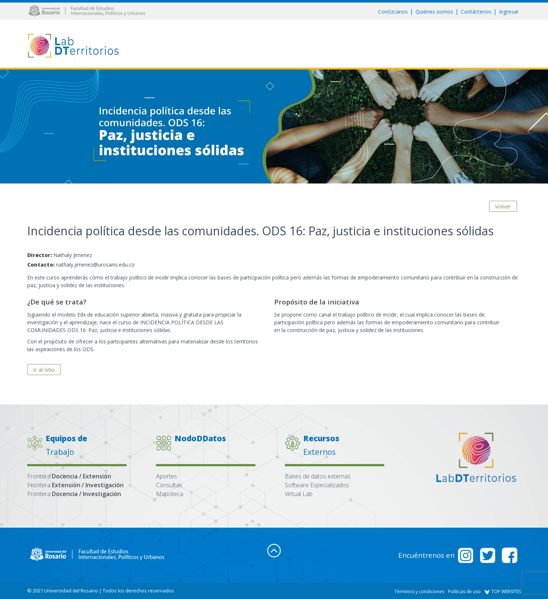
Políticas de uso (464, 591)
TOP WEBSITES (502, 591)
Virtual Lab (298, 494)
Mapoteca (169, 494)
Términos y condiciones (419, 591)
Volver (503, 205)
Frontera (69, 476)
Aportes (166, 476)
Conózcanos (393, 11)
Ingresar (509, 11)
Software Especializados (317, 485)
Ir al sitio (44, 369)
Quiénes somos (434, 11)
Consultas (169, 485)
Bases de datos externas (318, 476)
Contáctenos (476, 11)
